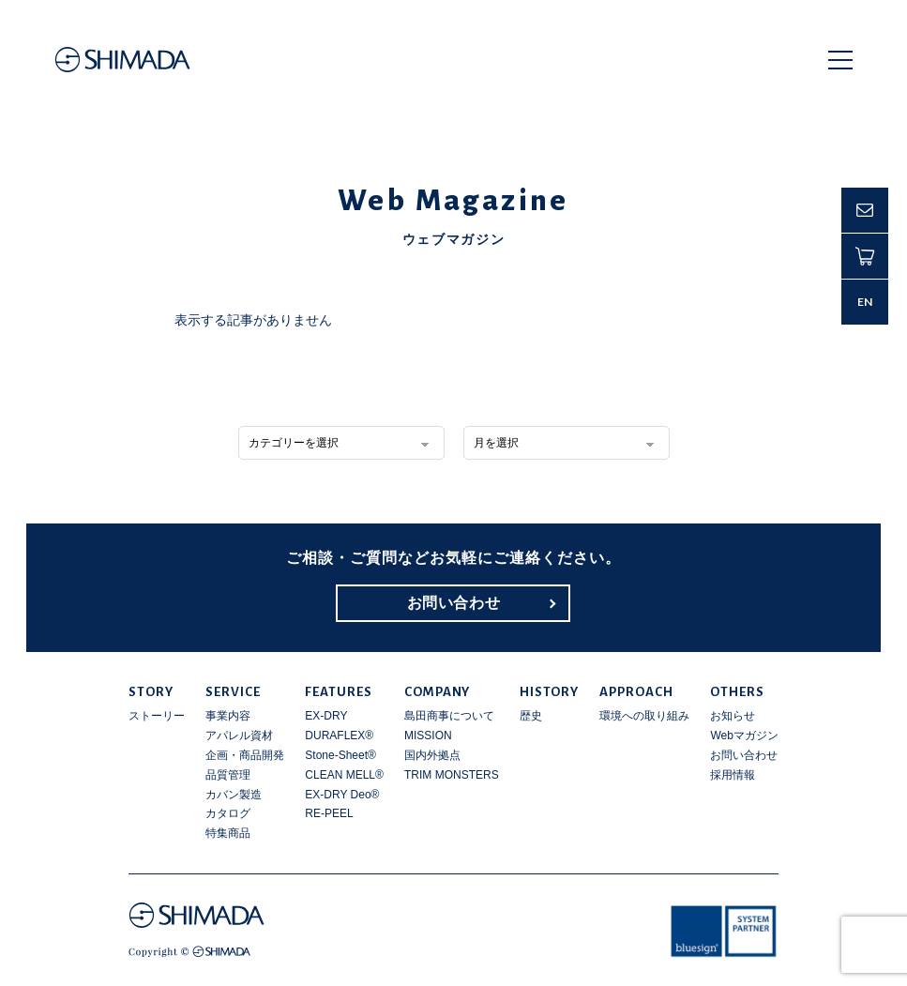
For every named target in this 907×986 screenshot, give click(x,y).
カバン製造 (233, 794)
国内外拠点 (432, 755)
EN (865, 302)
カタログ (227, 813)
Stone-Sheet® (340, 755)
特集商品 (227, 833)
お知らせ (732, 715)
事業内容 (227, 715)
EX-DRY (326, 715)
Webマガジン (744, 735)
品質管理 (227, 774)
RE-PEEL (329, 813)
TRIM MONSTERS (451, 774)
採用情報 (732, 774)
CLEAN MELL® (344, 774)
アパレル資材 (239, 735)
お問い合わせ (454, 603)
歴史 (531, 715)
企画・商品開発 (244, 755)
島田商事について (449, 715)
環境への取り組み (644, 715)
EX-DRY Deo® (342, 794)
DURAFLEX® (339, 735)
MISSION (428, 735)
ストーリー (156, 715)
